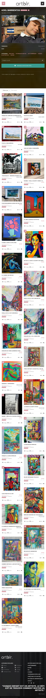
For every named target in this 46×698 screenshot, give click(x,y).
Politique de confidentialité (35, 678)
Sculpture (17, 667)
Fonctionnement (32, 665)
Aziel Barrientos (5, 117)
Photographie (18, 665)
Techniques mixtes (6, 671)
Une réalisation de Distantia (40, 697)
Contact (30, 680)
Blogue (29, 667)
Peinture (4, 665)
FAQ (28, 669)
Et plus (17, 671)
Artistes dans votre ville (34, 663)
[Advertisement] (23, 642)
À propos (30, 672)
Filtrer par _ (6, 90)
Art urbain (17, 669)
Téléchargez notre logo (34, 674)
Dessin (4, 667)
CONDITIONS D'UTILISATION (34, 676)
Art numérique (5, 669)
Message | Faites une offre (23, 65)
